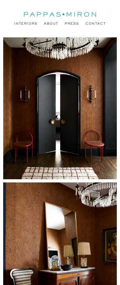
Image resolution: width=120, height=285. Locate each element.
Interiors (25, 23)
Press (72, 23)
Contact (95, 23)
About (51, 23)
